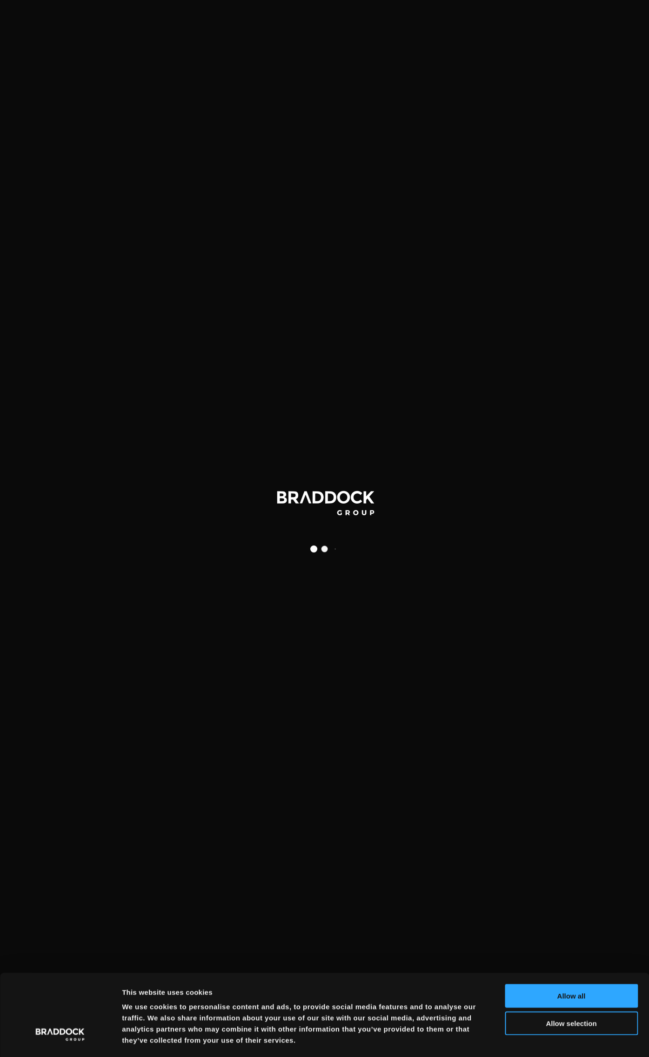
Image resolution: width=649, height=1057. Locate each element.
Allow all (571, 957)
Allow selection (571, 984)
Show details (488, 1039)
